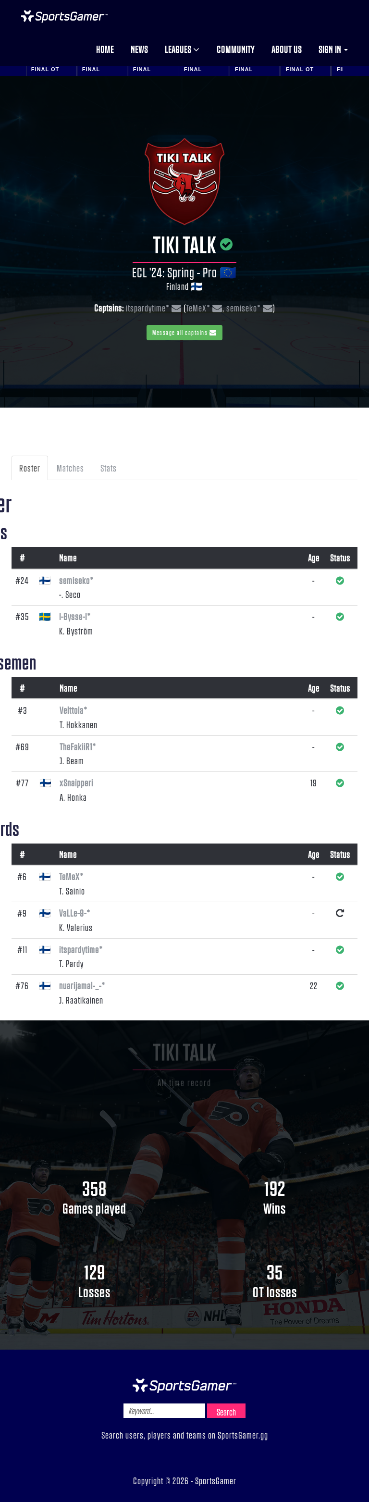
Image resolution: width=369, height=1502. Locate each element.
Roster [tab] (29, 467)
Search (226, 1411)
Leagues (182, 49)
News (139, 49)
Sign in (333, 49)
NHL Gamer (64, 16)
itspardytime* (148, 307)
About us (286, 49)
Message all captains (184, 332)
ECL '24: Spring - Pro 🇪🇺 (184, 272)
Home (105, 49)
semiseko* (243, 307)
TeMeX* (198, 307)
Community (236, 49)
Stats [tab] (108, 467)
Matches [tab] (70, 467)
